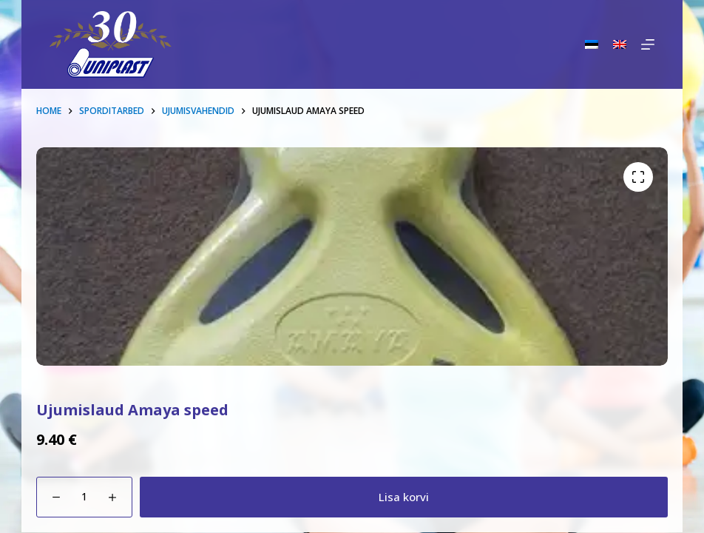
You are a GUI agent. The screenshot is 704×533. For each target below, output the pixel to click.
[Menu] (647, 44)
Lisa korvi (404, 496)
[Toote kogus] (84, 497)
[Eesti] (591, 44)
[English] (619, 44)
